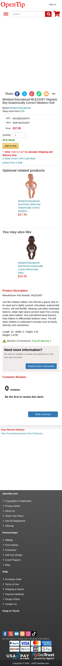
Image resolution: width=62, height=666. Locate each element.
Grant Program (13, 560)
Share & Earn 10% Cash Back (18, 158)
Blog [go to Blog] (7, 565)
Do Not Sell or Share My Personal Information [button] (25, 638)
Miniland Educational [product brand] (20, 108)
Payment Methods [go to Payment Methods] (14, 594)
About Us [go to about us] (10, 511)
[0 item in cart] (56, 14)
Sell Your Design (13, 555)
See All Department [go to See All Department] (15, 521)
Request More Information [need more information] (41, 366)
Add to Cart (10, 145)
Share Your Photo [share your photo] (14, 516)
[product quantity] (19, 135)
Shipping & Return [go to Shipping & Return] (14, 589)
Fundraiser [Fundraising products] (10, 550)
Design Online (12, 599)
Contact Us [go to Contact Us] (11, 604)
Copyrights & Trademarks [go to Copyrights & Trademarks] (18, 501)
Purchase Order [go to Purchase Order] (13, 579)
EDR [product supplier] (22, 111)
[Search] (48, 14)
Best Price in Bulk (12, 162)
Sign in (52, 4)
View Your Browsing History (13, 433)
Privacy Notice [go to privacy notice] (12, 506)
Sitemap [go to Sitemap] (9, 526)
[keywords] (27, 14)
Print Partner (11, 545)
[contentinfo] (13, 4)
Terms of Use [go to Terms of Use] (12, 584)
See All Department (5, 14)
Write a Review (43, 414)
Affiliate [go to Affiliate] (9, 540)
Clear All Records (34, 433)
